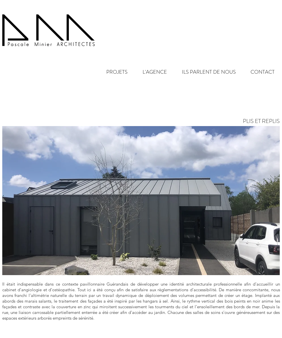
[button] (150, 72)
